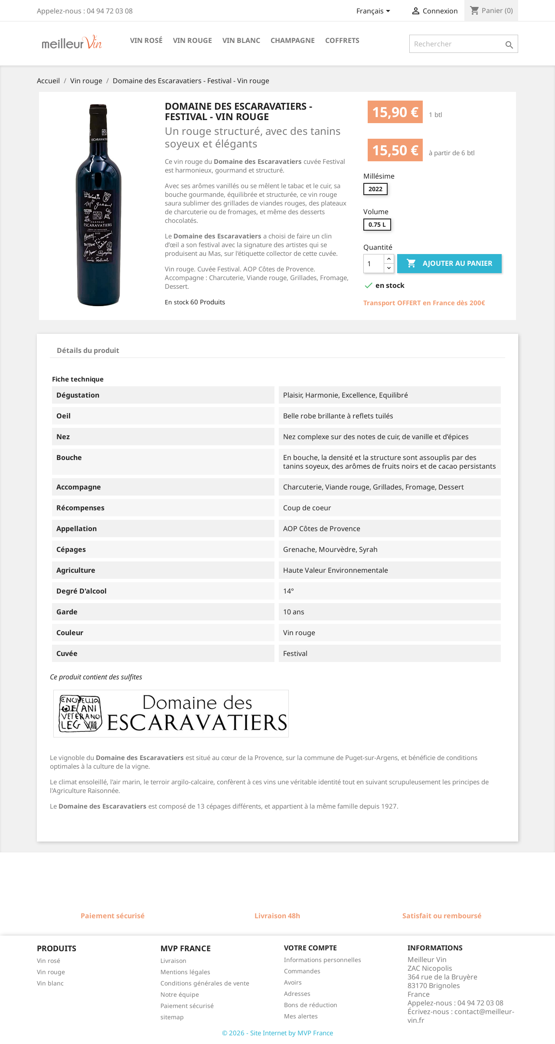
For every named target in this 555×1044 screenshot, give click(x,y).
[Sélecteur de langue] (374, 12)
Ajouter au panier (449, 263)
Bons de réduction (310, 1005)
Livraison (173, 960)
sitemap (172, 1017)
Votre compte (310, 948)
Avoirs (293, 982)
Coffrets (342, 40)
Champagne (293, 40)
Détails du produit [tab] (88, 350)
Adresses (297, 993)
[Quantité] (373, 263)
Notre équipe (179, 994)
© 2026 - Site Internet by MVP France (277, 1032)
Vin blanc (241, 40)
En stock (177, 302)
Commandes (302, 971)
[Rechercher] (463, 44)
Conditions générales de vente (204, 983)
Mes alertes (301, 1016)
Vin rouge (192, 40)
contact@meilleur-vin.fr (461, 1016)
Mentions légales (185, 972)
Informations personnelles (322, 960)
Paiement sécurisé (187, 1006)
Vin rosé (146, 40)
